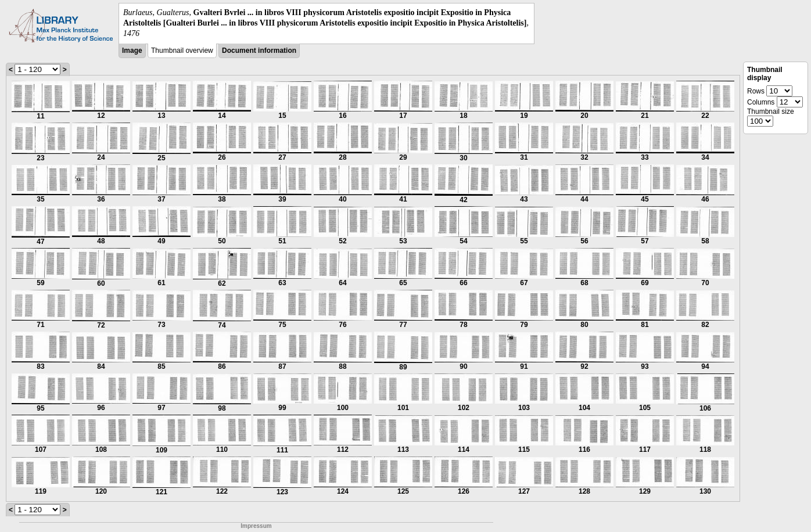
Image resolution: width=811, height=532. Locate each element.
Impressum (256, 526)
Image (132, 50)
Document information (259, 50)
